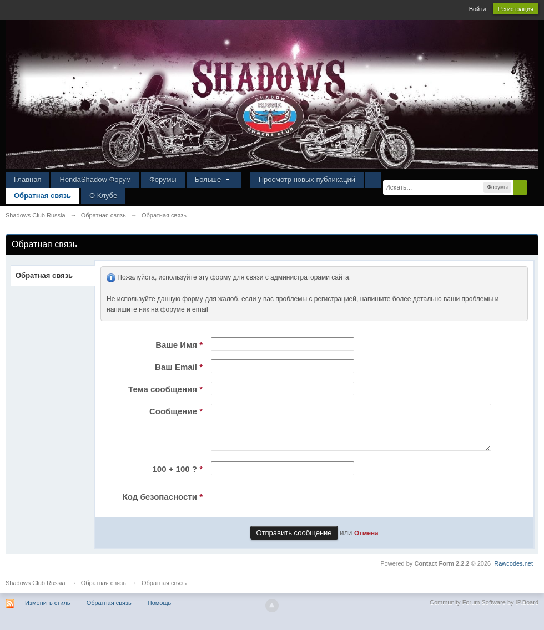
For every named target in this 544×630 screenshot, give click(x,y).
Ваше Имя (179, 344)
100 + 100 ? (178, 477)
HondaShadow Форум (94, 179)
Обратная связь (42, 195)
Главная (27, 179)
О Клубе (103, 195)
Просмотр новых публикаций (307, 179)
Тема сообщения (165, 389)
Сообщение (176, 411)
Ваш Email (179, 367)
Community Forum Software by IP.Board (484, 610)
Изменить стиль (47, 611)
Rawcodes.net (513, 571)
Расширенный (534, 186)
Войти (477, 9)
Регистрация (515, 9)
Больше (214, 179)
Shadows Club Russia (36, 591)
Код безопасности (163, 505)
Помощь (160, 611)
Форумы (163, 179)
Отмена (366, 541)
